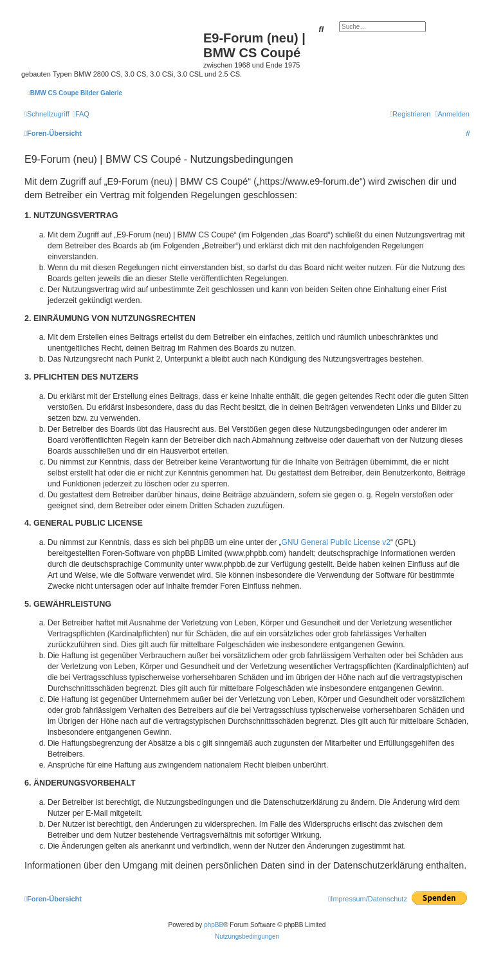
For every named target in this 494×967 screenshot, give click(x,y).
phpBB (213, 924)
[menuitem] (81, 114)
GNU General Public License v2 (336, 542)
